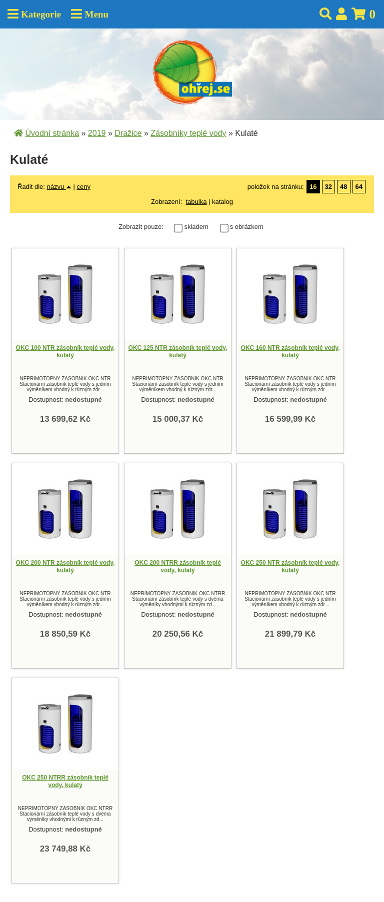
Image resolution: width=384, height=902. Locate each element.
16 (313, 186)
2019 (97, 133)
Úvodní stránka (52, 133)
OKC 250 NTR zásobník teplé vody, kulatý (290, 566)
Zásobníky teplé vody (188, 133)
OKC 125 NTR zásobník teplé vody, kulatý (178, 351)
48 (343, 186)
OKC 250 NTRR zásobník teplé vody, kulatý (65, 781)
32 (328, 186)
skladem (199, 226)
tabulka (196, 201)
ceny (83, 186)
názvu (59, 186)
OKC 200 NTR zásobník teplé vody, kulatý (65, 566)
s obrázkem (247, 226)
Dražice (128, 133)
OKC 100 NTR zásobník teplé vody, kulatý (65, 351)
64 (359, 186)
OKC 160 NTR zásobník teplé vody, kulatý (290, 351)
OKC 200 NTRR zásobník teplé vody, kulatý (177, 566)
